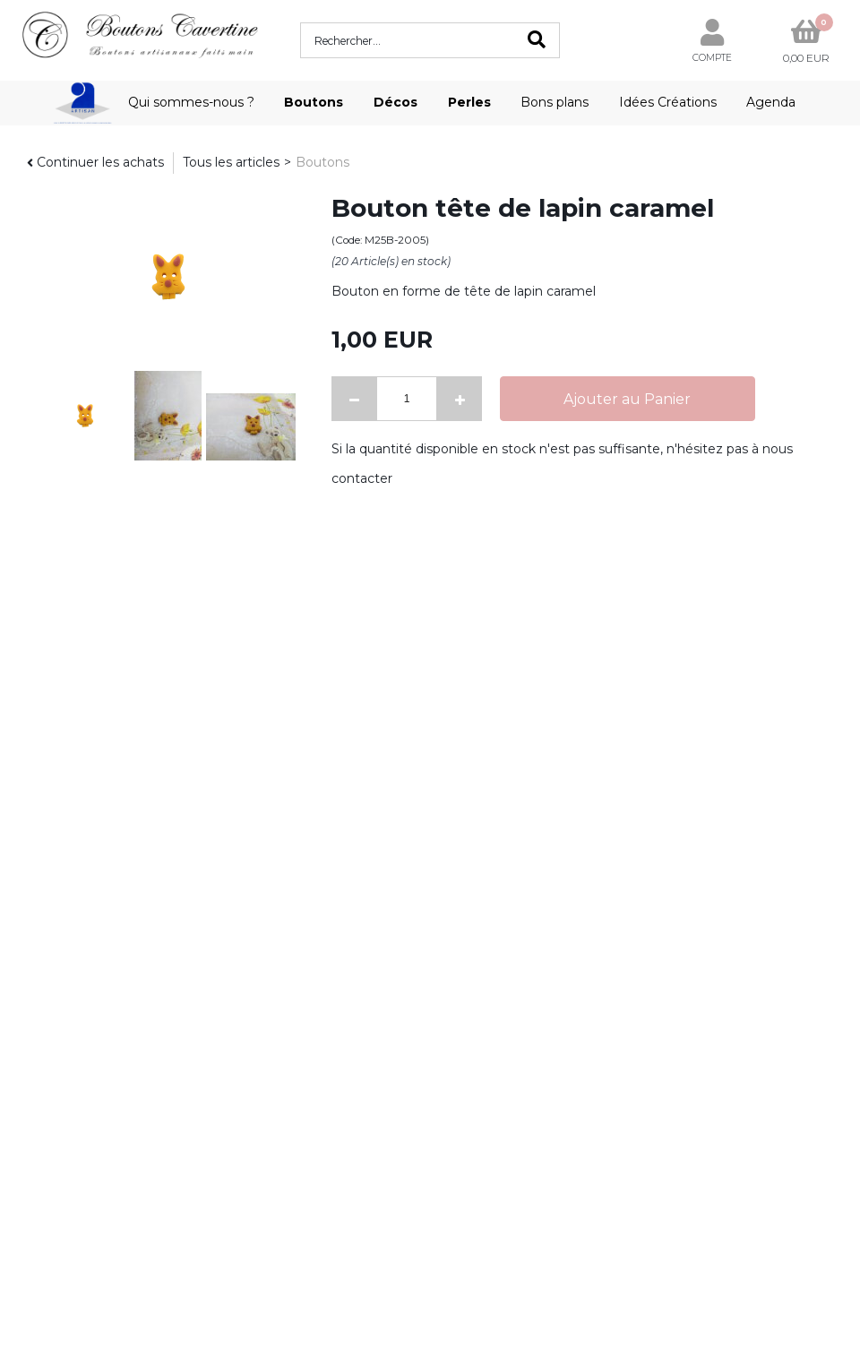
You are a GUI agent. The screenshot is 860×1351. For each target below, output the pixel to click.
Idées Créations (668, 102)
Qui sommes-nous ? (191, 102)
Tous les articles (231, 162)
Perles (469, 102)
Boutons (313, 102)
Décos (395, 102)
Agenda (771, 102)
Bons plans (554, 102)
